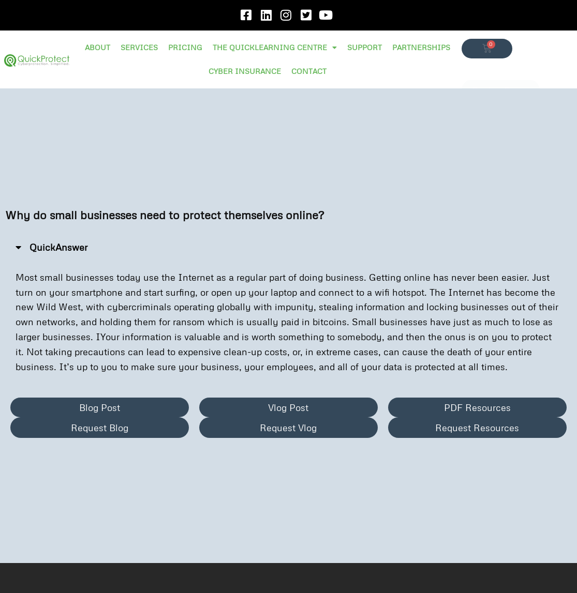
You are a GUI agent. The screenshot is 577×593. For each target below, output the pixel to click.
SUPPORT (364, 47)
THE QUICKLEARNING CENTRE (275, 47)
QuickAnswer (58, 247)
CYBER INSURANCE (245, 71)
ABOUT (97, 47)
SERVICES (139, 47)
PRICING (185, 47)
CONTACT (309, 71)
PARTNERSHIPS (421, 47)
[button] (288, 247)
